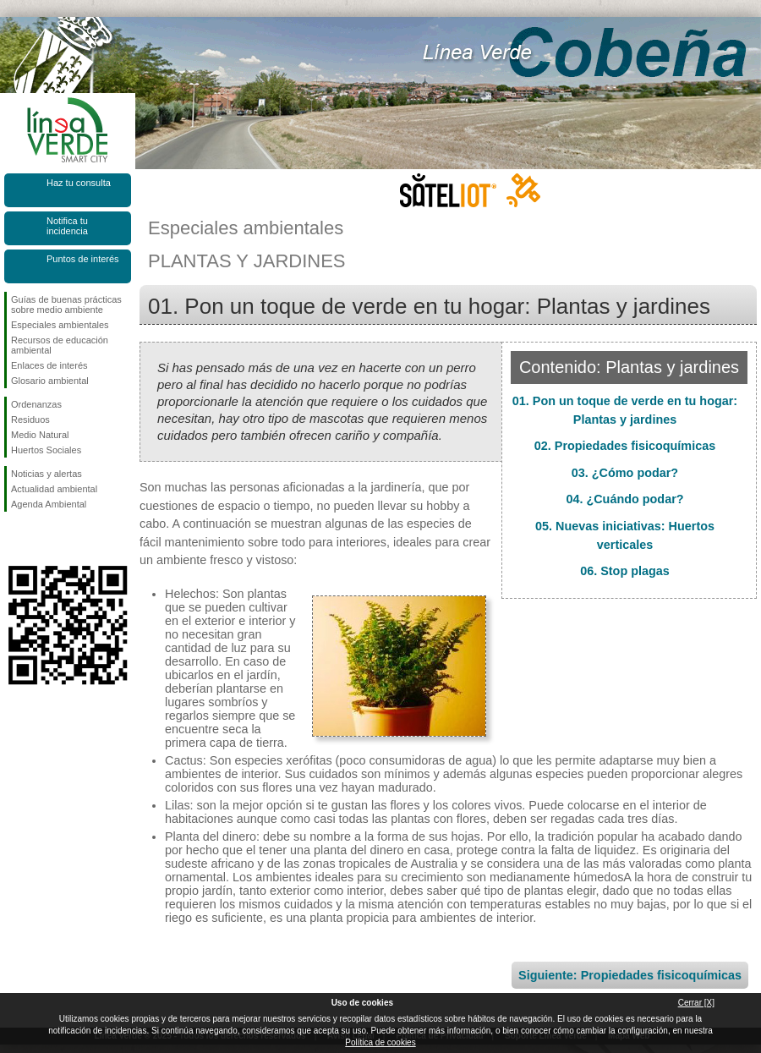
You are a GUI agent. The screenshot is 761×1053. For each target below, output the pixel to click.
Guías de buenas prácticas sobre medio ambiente (66, 304)
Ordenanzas (36, 404)
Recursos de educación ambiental (59, 345)
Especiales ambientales (60, 325)
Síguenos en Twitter (42, 539)
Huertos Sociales (46, 450)
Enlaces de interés (49, 365)
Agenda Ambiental (48, 504)
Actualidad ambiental (54, 489)
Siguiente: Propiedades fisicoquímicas (630, 975)
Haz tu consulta (79, 183)
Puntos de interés (83, 259)
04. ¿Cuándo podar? (624, 499)
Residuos (30, 419)
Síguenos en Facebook (14, 539)
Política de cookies (380, 1042)
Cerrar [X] (696, 1002)
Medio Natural (39, 435)
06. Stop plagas (625, 571)
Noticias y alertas (46, 474)
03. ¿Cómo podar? (625, 473)
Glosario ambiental (50, 381)
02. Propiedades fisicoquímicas (624, 445)
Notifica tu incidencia (67, 226)
